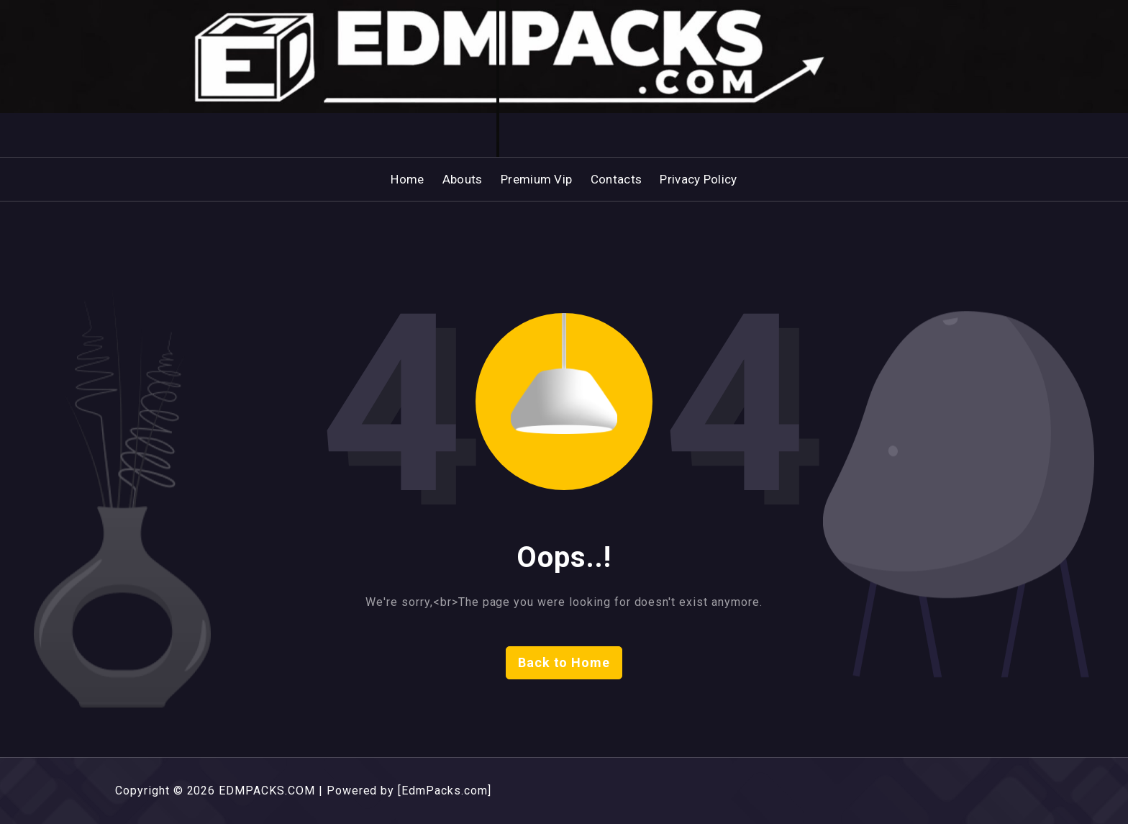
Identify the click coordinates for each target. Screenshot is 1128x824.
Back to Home (564, 662)
